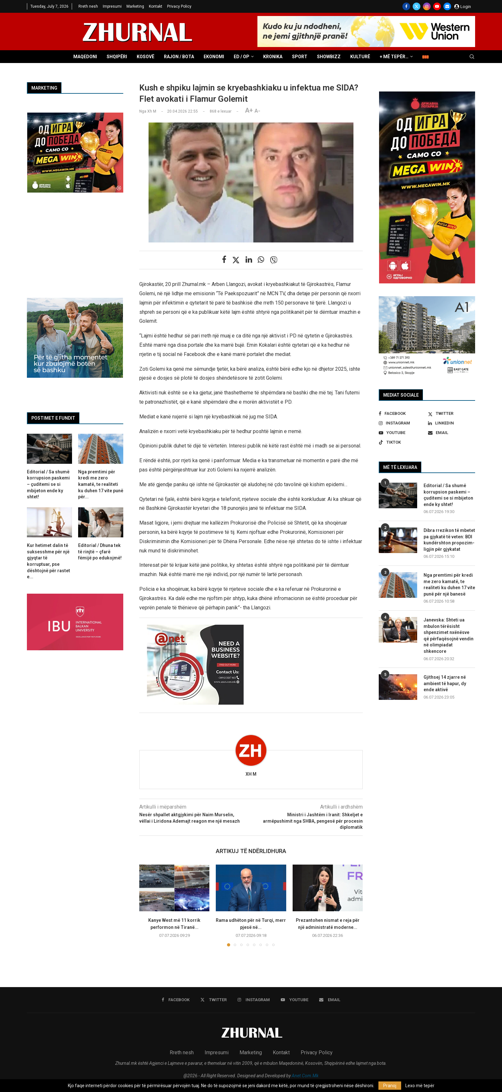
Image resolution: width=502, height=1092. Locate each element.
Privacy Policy (179, 6)
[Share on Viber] (273, 260)
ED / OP (241, 56)
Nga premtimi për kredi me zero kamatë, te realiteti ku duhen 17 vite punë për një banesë (449, 585)
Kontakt (155, 6)
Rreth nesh (88, 6)
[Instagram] (427, 6)
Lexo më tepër (419, 1085)
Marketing (135, 6)
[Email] (447, 6)
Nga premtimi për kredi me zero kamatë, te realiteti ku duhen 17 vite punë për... (100, 484)
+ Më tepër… (394, 56)
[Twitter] (416, 6)
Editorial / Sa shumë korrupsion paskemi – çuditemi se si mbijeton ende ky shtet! (448, 495)
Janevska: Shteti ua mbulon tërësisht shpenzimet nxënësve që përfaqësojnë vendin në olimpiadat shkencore (449, 635)
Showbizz (329, 56)
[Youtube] (437, 6)
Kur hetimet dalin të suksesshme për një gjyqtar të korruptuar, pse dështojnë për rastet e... (48, 561)
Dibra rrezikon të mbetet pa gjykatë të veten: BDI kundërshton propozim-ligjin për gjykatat (449, 540)
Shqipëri (117, 56)
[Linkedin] (451, 423)
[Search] (472, 56)
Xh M (251, 774)
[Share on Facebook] (224, 260)
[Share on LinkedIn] (249, 260)
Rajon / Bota (179, 56)
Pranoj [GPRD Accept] (389, 1085)
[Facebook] (406, 6)
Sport (299, 56)
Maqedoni (85, 56)
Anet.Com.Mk (305, 1075)
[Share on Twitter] (236, 260)
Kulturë (360, 56)
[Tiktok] (402, 442)
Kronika (272, 56)
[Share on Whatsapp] (261, 260)
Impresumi (112, 6)
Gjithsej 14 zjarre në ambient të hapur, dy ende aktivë (445, 683)
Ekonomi (214, 56)
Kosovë (145, 56)
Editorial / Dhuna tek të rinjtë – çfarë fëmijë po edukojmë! (100, 551)
